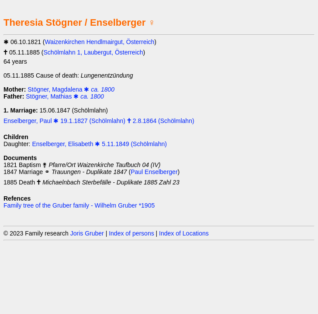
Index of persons (131, 233)
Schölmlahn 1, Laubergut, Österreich (93, 52)
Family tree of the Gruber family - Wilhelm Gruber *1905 (79, 205)
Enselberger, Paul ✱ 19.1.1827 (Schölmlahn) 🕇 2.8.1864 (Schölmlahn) (98, 120)
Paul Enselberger (154, 171)
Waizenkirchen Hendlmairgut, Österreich (100, 41)
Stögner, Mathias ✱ (65, 96)
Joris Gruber (87, 233)
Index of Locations (184, 233)
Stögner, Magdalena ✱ (71, 89)
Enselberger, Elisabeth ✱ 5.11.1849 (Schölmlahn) (99, 143)
